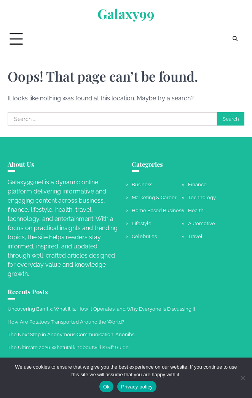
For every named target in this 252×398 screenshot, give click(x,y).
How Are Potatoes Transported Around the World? (66, 322)
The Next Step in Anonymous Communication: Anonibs (71, 334)
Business (142, 184)
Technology (202, 197)
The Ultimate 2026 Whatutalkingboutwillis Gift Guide (68, 347)
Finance (197, 184)
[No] (242, 378)
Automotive (201, 223)
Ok (106, 387)
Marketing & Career (154, 197)
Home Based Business (157, 210)
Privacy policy (137, 387)
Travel (195, 236)
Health (196, 210)
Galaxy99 (126, 14)
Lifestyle (142, 223)
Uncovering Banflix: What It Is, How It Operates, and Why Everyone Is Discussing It (101, 309)
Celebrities (144, 236)
